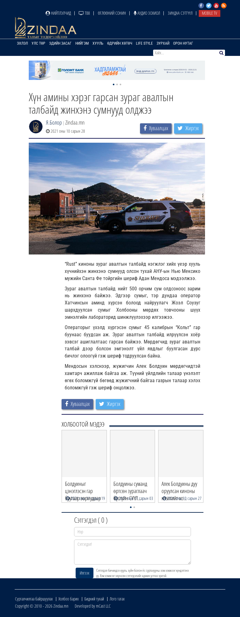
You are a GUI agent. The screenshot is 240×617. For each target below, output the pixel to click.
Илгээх (84, 573)
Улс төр (38, 43)
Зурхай (163, 43)
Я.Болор (54, 122)
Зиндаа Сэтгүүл (180, 13)
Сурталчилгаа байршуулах (34, 599)
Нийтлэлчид (58, 13)
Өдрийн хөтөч (119, 43)
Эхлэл (22, 43)
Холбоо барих (68, 599)
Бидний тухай (94, 599)
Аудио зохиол (147, 13)
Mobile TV (209, 13)
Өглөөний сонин (112, 13)
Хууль (97, 43)
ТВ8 (84, 13)
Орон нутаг (183, 43)
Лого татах (117, 599)
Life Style (144, 43)
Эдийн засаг (60, 43)
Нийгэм (82, 43)
